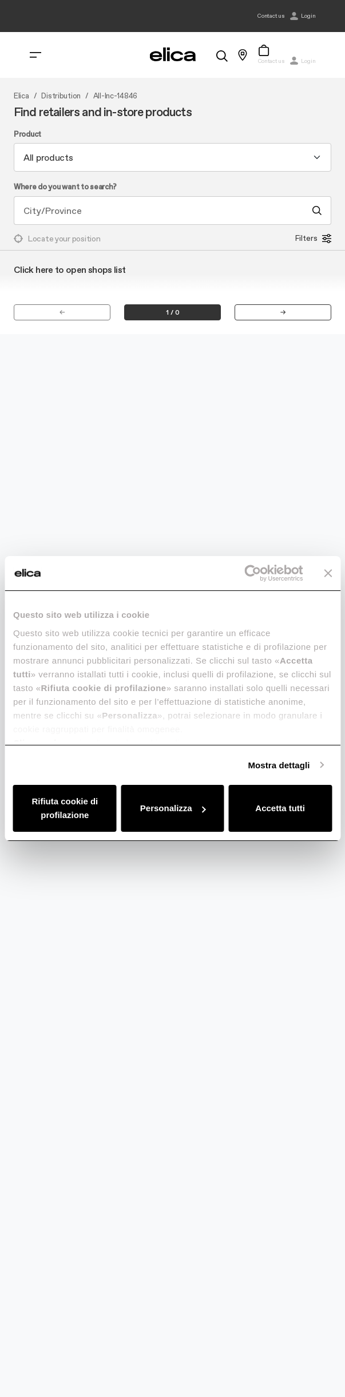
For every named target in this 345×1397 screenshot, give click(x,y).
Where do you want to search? (65, 187)
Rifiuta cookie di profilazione (64, 808)
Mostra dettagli (279, 765)
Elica (21, 96)
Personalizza (173, 808)
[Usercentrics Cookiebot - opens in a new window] (253, 573)
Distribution (61, 96)
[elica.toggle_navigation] (35, 55)
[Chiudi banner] (328, 573)
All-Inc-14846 (115, 96)
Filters (313, 238)
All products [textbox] (48, 157)
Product (27, 134)
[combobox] (172, 157)
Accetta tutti (280, 808)
